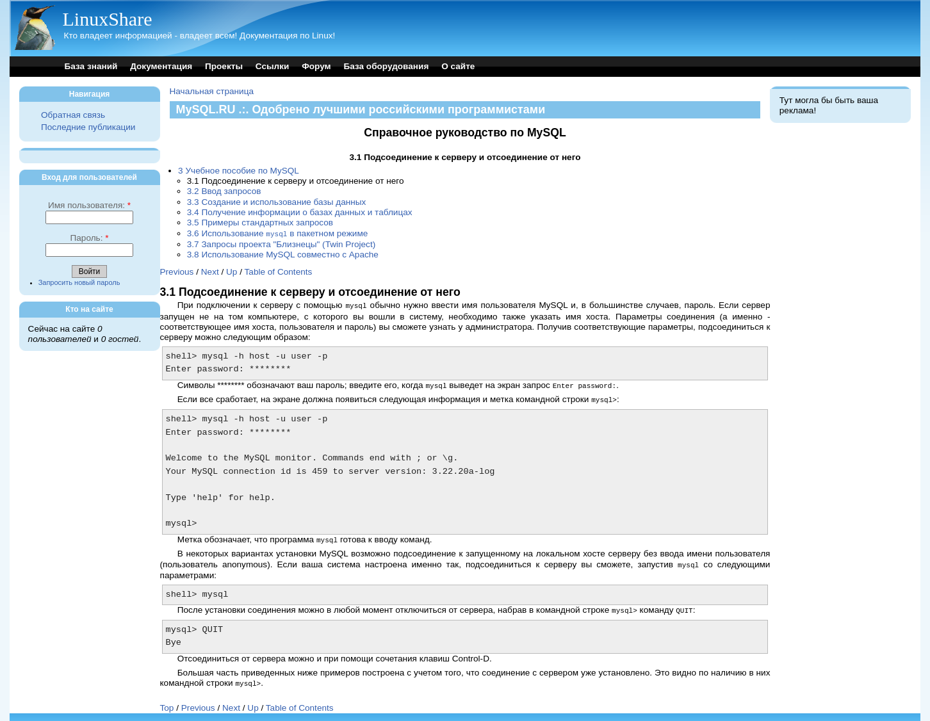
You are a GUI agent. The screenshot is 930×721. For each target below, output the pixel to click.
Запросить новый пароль (79, 282)
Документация (161, 66)
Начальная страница (212, 91)
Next (210, 271)
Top (167, 703)
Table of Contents (279, 271)
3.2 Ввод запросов (224, 191)
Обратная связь (73, 115)
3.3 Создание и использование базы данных (276, 202)
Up (231, 271)
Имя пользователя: (89, 205)
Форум (316, 66)
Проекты (224, 66)
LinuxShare (107, 18)
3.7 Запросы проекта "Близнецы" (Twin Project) (281, 243)
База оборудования (385, 66)
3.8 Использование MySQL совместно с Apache (283, 254)
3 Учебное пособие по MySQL (238, 170)
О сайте (458, 66)
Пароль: (89, 238)
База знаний (91, 66)
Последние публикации (88, 127)
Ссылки (273, 66)
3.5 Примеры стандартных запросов (260, 222)
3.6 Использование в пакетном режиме (277, 233)
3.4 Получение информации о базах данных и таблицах (299, 212)
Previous (177, 271)
